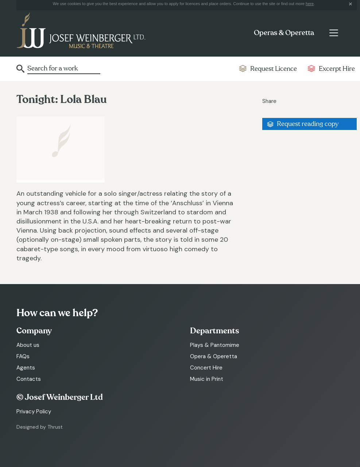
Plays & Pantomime (214, 345)
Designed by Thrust (39, 427)
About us (27, 345)
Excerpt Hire (337, 69)
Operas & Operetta (284, 33)
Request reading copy (307, 124)
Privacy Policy (33, 411)
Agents (25, 367)
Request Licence (273, 69)
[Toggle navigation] (333, 33)
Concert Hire (206, 367)
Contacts (28, 379)
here (310, 3)
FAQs (23, 356)
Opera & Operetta (213, 356)
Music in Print (206, 379)
